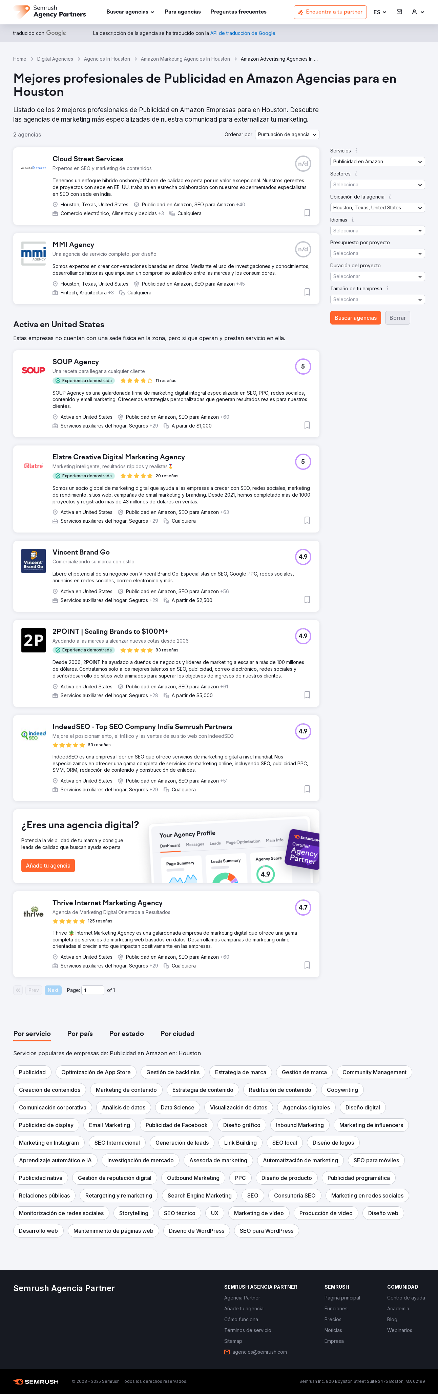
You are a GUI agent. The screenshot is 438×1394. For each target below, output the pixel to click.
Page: (73, 990)
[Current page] (93, 990)
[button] (380, 12)
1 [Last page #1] (114, 990)
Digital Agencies (55, 59)
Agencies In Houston (107, 59)
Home (19, 59)
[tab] (32, 1034)
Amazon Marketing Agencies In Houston (185, 59)
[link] (183, 12)
